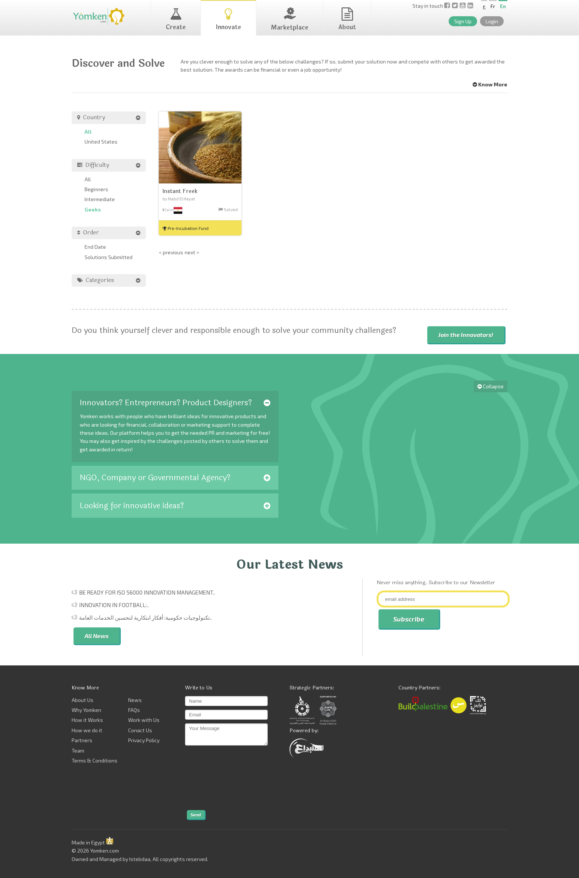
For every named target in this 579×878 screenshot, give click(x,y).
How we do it (87, 730)
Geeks (93, 209)
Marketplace (289, 19)
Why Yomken (86, 710)
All (88, 131)
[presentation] (215, 778)
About (347, 19)
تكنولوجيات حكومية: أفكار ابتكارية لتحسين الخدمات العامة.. (145, 617)
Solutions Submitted (109, 257)
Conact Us (140, 730)
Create (176, 19)
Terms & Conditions (94, 760)
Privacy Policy (144, 740)
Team (78, 750)
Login (492, 21)
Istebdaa (139, 859)
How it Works (87, 720)
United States (101, 141)
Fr (492, 6)
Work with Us (144, 720)
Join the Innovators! (465, 334)
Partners (82, 740)
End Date (95, 247)
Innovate (228, 19)
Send (196, 814)
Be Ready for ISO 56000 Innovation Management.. (147, 592)
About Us (82, 700)
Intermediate (100, 199)
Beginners (96, 189)
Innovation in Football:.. (114, 605)
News (135, 700)
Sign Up (463, 21)
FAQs (134, 710)
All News (97, 635)
